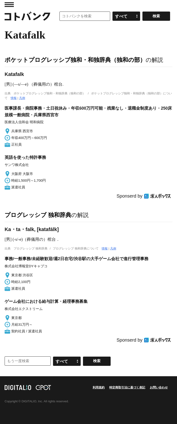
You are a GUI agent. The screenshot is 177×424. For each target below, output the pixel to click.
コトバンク (27, 16)
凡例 (22, 98)
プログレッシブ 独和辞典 (38, 215)
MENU (9, 4)
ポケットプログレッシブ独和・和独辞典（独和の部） (75, 60)
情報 (14, 98)
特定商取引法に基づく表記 (127, 387)
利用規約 (99, 387)
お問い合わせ (159, 387)
